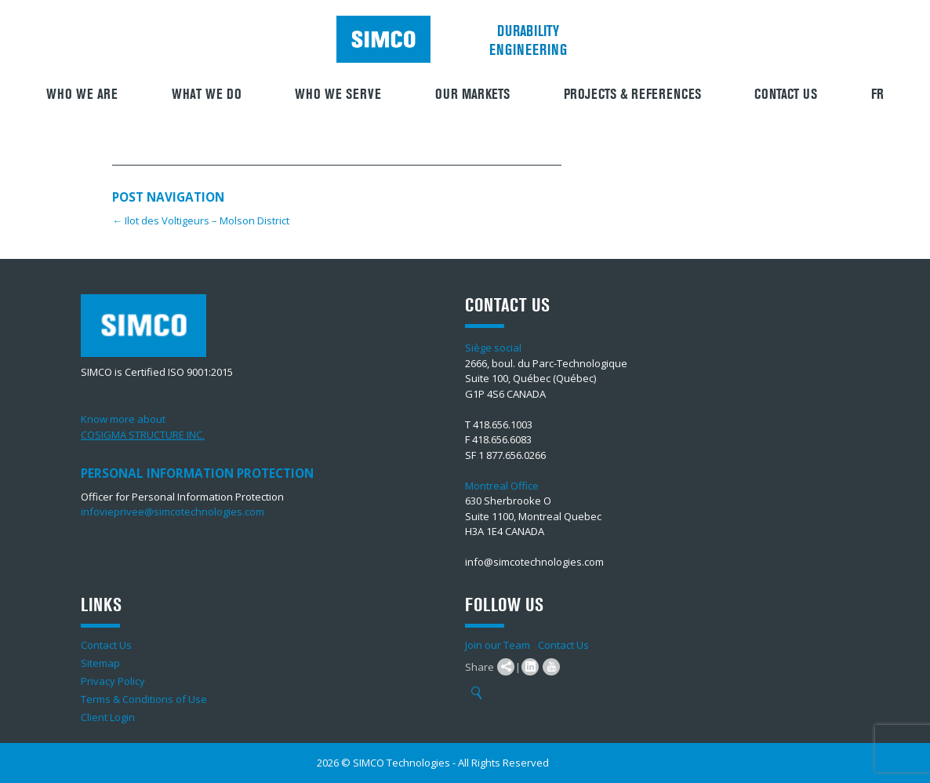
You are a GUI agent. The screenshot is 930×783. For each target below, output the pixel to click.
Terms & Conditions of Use (144, 699)
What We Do (207, 94)
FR (877, 94)
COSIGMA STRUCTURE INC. (143, 435)
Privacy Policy (113, 681)
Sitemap (100, 663)
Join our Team (497, 645)
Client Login (108, 717)
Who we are (82, 94)
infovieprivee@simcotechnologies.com (172, 511)
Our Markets (472, 94)
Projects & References (632, 94)
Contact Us (785, 94)
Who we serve (338, 94)
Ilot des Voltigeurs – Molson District (200, 220)
